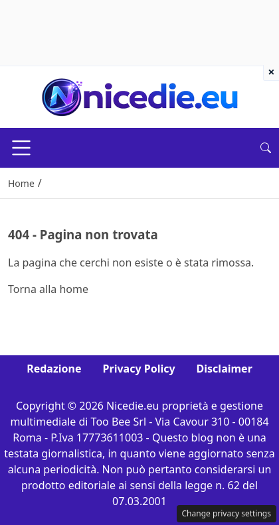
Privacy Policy (139, 368)
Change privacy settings (227, 513)
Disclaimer (224, 368)
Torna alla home (48, 289)
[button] (265, 148)
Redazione (54, 368)
